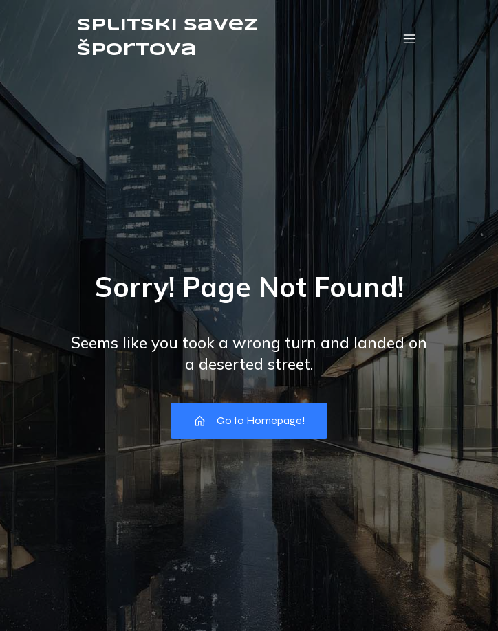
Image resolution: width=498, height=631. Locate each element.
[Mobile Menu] (409, 38)
